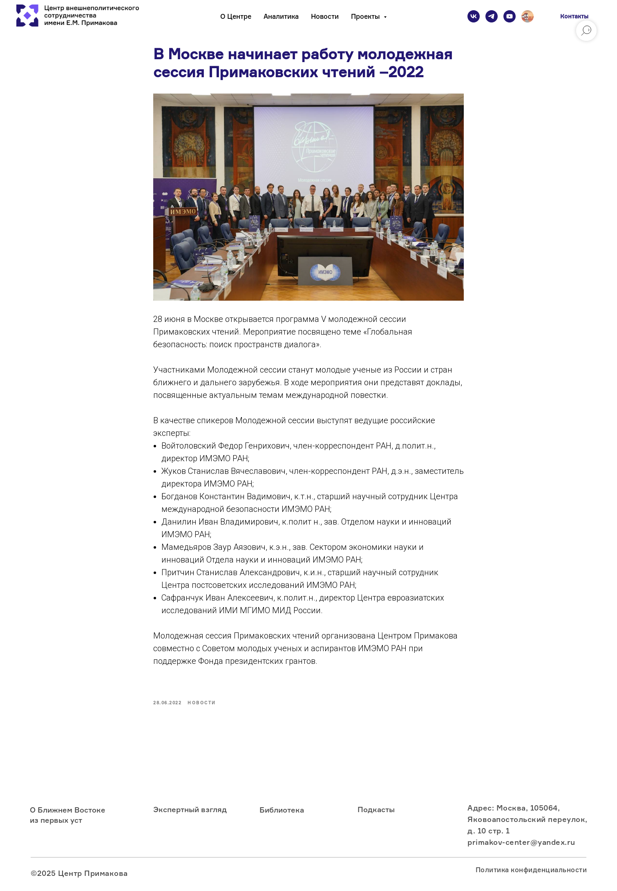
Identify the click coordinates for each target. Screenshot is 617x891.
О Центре (235, 16)
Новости (325, 16)
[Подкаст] (527, 16)
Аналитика (281, 16)
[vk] (473, 16)
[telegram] (491, 16)
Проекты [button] (366, 16)
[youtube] (509, 16)
